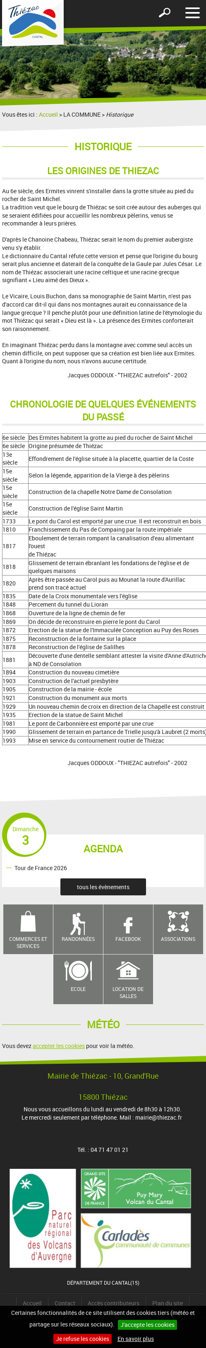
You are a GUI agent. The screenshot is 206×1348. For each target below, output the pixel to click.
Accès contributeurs (113, 1303)
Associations (178, 938)
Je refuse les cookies (82, 1339)
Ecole (78, 989)
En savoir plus (135, 1339)
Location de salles (128, 992)
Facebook (128, 938)
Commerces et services (28, 942)
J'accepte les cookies (147, 1325)
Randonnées (78, 938)
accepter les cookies (59, 1046)
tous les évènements (103, 887)
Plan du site (167, 1303)
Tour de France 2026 (40, 867)
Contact (65, 1303)
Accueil (48, 114)
